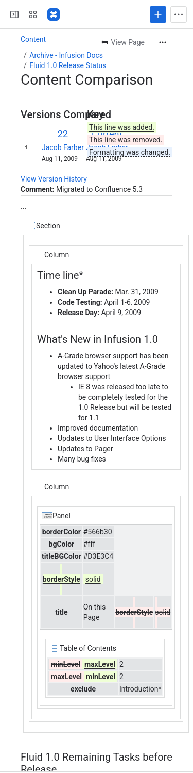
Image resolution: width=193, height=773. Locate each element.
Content (33, 39)
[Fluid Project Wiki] (53, 14)
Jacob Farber (63, 147)
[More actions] (162, 42)
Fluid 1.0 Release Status (67, 65)
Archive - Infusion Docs (66, 55)
